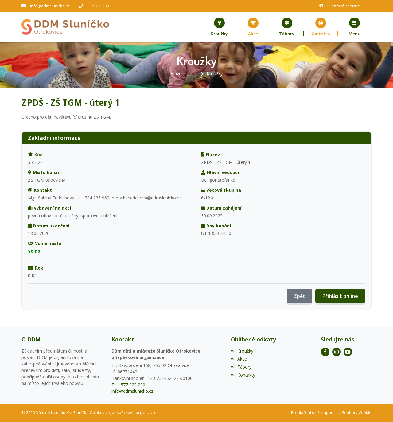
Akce (239, 359)
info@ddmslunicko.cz (50, 6)
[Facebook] (325, 352)
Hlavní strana (183, 74)
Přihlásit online (340, 296)
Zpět (299, 296)
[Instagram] (336, 352)
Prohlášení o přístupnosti (314, 412)
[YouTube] (348, 352)
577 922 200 (98, 6)
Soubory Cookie (357, 412)
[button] (355, 27)
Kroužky (215, 74)
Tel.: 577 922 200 (128, 385)
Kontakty (243, 375)
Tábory (241, 367)
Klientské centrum (344, 6)
